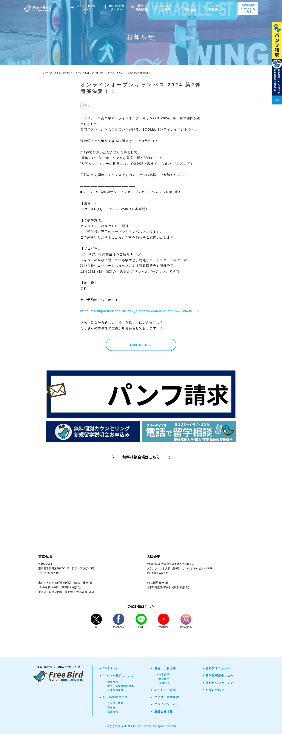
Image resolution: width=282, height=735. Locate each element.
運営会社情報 (163, 712)
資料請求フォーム (218, 669)
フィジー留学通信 (166, 697)
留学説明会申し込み (220, 676)
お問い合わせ (215, 690)
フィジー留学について (118, 676)
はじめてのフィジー (117, 697)
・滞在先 (110, 708)
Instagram (186, 621)
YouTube (163, 621)
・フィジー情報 (114, 704)
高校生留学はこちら (248, 8)
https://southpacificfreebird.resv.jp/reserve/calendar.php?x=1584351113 (140, 311)
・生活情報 (111, 712)
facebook (118, 621)
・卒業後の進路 (114, 691)
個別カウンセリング (220, 683)
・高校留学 (162, 679)
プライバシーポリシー (169, 705)
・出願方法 (162, 684)
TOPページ (111, 669)
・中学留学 (162, 675)
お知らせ (87, 105)
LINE (141, 621)
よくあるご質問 (165, 690)
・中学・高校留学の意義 (119, 687)
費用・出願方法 (165, 669)
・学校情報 (111, 682)
